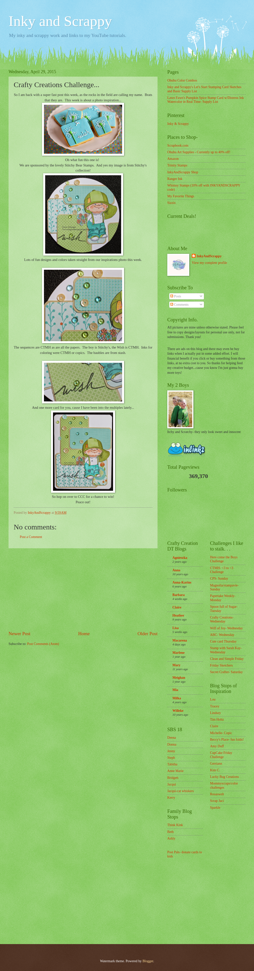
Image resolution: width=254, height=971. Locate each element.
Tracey (214, 706)
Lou (212, 699)
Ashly (171, 838)
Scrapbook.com (177, 145)
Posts (175, 296)
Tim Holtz (217, 719)
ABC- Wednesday (222, 635)
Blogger (147, 961)
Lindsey (215, 713)
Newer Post (20, 633)
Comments (179, 304)
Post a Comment (31, 537)
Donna (171, 744)
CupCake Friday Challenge (221, 755)
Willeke (177, 711)
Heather (178, 615)
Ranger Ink (174, 179)
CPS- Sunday (219, 578)
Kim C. (215, 770)
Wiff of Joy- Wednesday (226, 628)
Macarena (179, 640)
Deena (171, 737)
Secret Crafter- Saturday (226, 672)
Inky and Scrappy (60, 21)
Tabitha (172, 764)
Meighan (178, 677)
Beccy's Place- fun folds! (227, 739)
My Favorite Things (180, 196)
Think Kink (175, 825)
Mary (176, 665)
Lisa (175, 628)
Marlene (178, 653)
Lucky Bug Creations (224, 777)
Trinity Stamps (177, 165)
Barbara (178, 595)
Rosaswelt (217, 794)
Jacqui (171, 784)
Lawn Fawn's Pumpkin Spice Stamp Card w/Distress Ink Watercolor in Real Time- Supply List (205, 100)
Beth (170, 832)
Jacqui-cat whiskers (180, 791)
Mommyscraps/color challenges (224, 785)
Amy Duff (217, 746)
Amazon (173, 159)
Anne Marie (175, 771)
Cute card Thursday (223, 641)
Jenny (171, 751)
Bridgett (172, 778)
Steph (171, 758)
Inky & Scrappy (178, 124)
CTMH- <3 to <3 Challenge (221, 570)
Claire (176, 607)
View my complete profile (209, 263)
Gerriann (216, 763)
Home (84, 633)
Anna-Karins (181, 582)
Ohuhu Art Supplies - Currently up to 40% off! (198, 152)
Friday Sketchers (221, 665)
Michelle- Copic (221, 733)
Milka (176, 698)
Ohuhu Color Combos (182, 80)
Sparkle (215, 807)
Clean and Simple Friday (227, 659)
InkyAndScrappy (209, 256)
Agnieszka (179, 558)
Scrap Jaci (217, 801)
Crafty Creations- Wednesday (221, 619)
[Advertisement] (83, 589)
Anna (176, 570)
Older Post (148, 633)
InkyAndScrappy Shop (182, 172)
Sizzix (171, 203)
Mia (175, 690)
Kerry (171, 797)
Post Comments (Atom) (43, 644)
